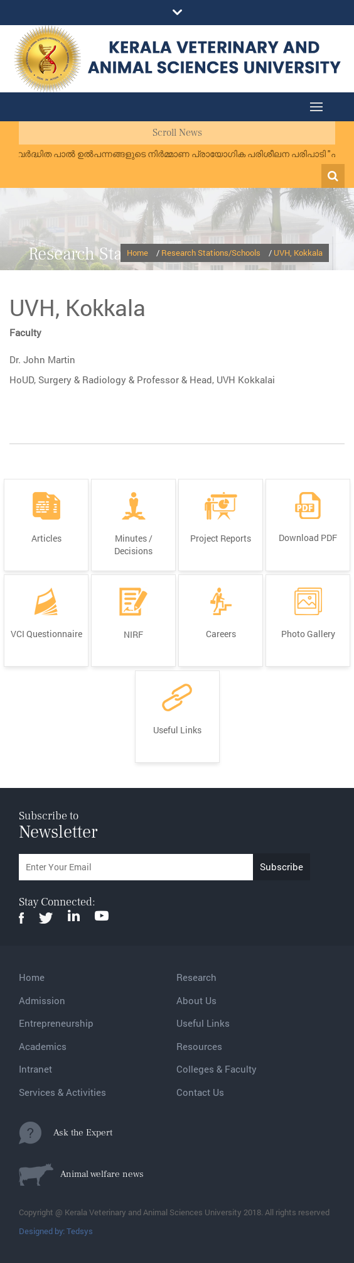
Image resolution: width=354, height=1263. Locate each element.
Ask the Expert (65, 1133)
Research (196, 977)
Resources (199, 1046)
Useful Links (203, 1023)
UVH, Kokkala (298, 252)
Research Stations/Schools (210, 252)
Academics (43, 1046)
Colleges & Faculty (216, 1069)
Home (137, 252)
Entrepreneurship (56, 1023)
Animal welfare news (81, 1174)
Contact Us (200, 1092)
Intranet (35, 1069)
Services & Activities (62, 1092)
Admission (42, 1000)
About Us (196, 1000)
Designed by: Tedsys (56, 1231)
